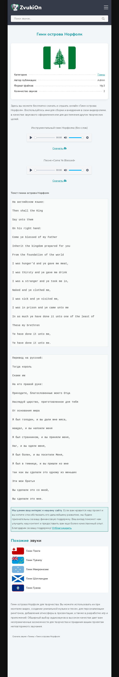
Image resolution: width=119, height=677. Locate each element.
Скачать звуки (19, 636)
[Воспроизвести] (31, 137)
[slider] (44, 137)
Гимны (101, 74)
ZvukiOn (31, 7)
